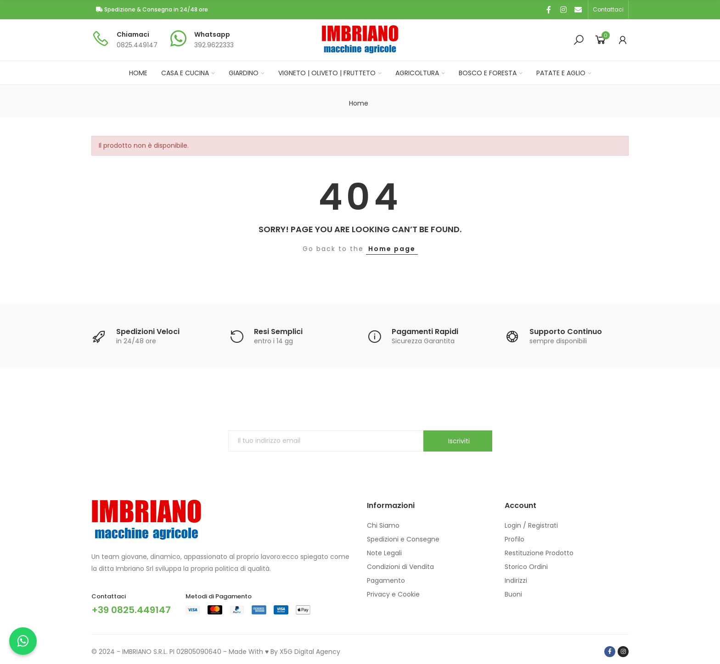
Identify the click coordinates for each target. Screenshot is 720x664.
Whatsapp (212, 34)
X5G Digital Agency (310, 651)
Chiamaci (133, 34)
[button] (608, 9)
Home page (392, 248)
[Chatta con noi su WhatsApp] (23, 641)
